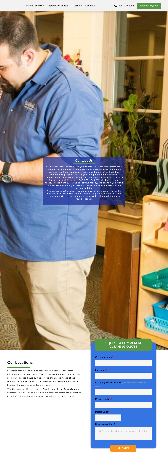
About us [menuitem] (102, 5)
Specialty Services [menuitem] (70, 5)
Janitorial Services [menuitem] (46, 5)
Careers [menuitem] (90, 5)
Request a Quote (149, 5)
